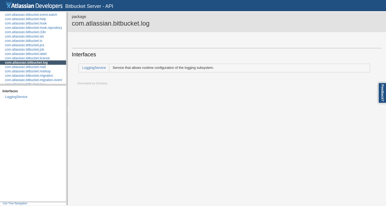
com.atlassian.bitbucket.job (24, 49)
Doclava (101, 83)
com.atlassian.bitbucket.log (26, 62)
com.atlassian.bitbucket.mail (25, 67)
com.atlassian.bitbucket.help (25, 19)
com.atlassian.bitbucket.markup (28, 71)
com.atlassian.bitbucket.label (26, 54)
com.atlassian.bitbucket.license (27, 58)
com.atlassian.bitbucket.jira (24, 45)
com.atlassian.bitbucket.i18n (25, 32)
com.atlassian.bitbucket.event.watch (31, 15)
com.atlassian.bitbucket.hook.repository (33, 28)
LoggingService (16, 97)
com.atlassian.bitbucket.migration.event (33, 80)
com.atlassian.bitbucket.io (23, 41)
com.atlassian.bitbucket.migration (29, 76)
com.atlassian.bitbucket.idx (24, 36)
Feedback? (382, 93)
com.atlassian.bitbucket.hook (26, 23)
